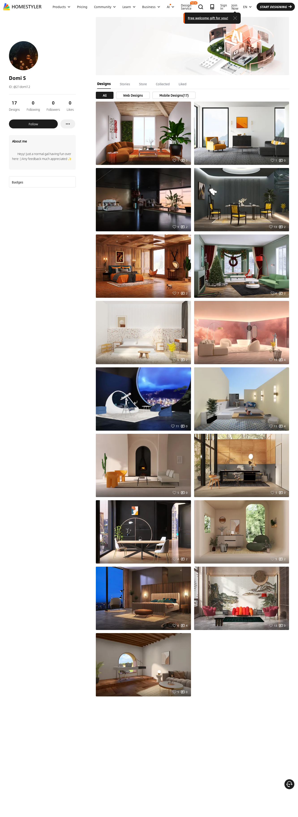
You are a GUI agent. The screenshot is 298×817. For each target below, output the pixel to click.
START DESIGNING (276, 6)
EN (247, 6)
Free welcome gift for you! (208, 18)
